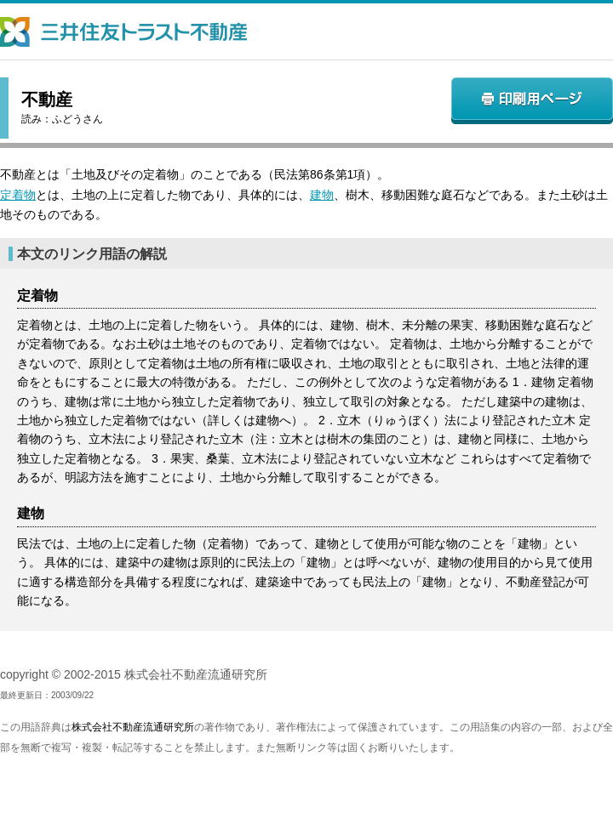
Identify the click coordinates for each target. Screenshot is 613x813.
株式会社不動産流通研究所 (133, 727)
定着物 (18, 195)
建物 (322, 195)
